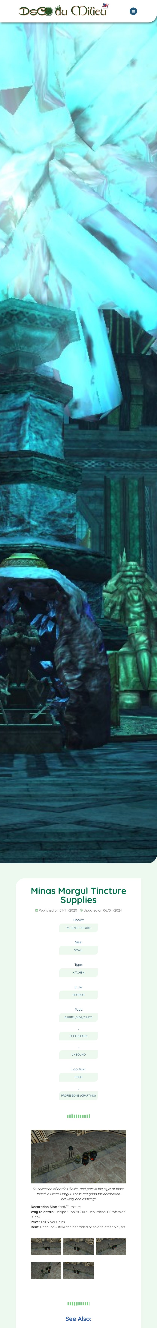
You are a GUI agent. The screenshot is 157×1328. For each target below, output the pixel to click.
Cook (79, 1077)
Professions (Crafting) (78, 1095)
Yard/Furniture (78, 928)
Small (78, 950)
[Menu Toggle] (133, 7)
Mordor (78, 995)
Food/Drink (78, 1036)
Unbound (78, 1054)
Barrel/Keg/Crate (78, 1017)
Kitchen (79, 972)
